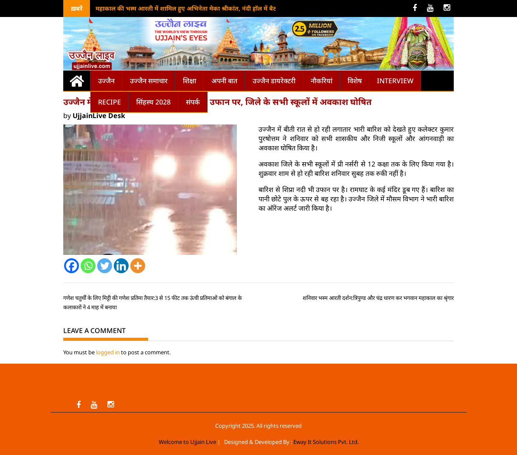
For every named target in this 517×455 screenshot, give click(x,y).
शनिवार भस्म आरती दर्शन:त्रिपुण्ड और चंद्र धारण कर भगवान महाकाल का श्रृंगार (378, 298)
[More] (137, 265)
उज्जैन (106, 80)
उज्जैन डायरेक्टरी (274, 80)
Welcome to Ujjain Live (187, 442)
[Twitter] (104, 265)
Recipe (109, 102)
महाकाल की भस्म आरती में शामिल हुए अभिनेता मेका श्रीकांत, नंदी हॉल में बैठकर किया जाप (203, 8)
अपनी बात (224, 80)
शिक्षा (189, 80)
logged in (108, 352)
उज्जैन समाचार (149, 80)
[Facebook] (71, 265)
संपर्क (193, 102)
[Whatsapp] (88, 265)
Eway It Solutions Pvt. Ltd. (326, 442)
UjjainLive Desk (99, 115)
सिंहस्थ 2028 (153, 102)
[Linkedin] (121, 265)
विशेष (355, 80)
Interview (395, 80)
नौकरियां (321, 80)
